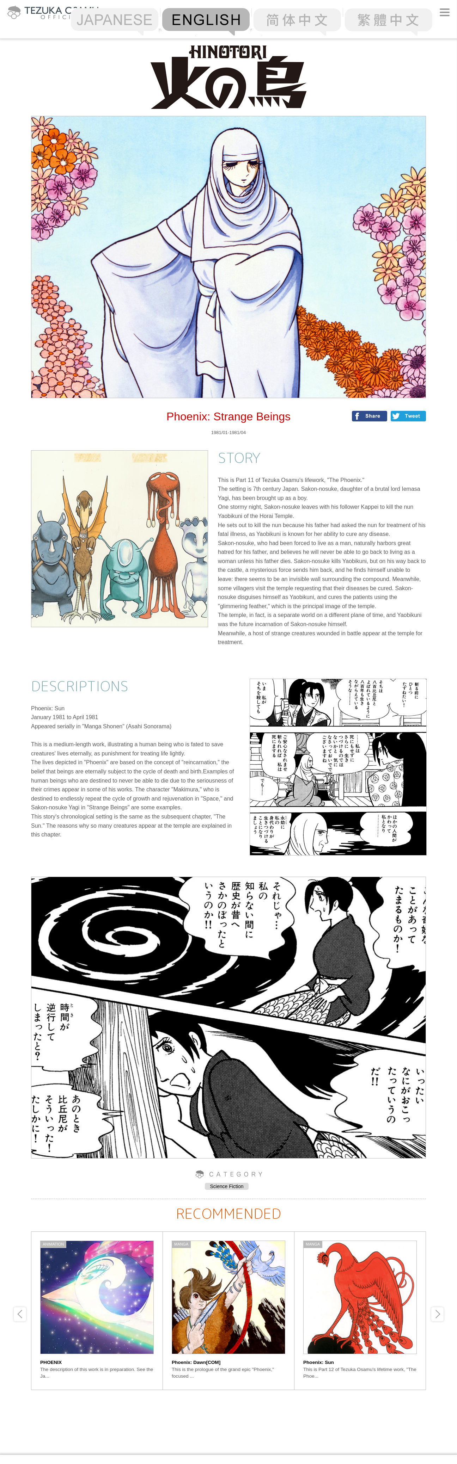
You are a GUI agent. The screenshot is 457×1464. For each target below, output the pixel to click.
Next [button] (437, 1314)
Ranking (162, 29)
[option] (97, 1310)
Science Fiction (227, 1186)
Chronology (294, 29)
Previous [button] (20, 1314)
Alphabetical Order (228, 29)
